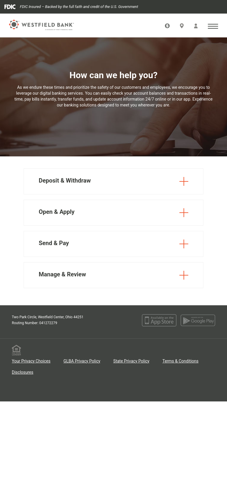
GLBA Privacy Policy (82, 361)
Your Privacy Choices (31, 361)
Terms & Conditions (180, 361)
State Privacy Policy (131, 361)
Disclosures (22, 372)
